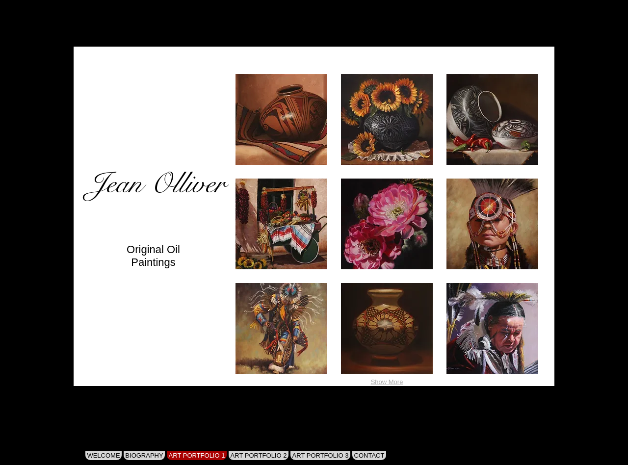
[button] (281, 119)
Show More (387, 382)
